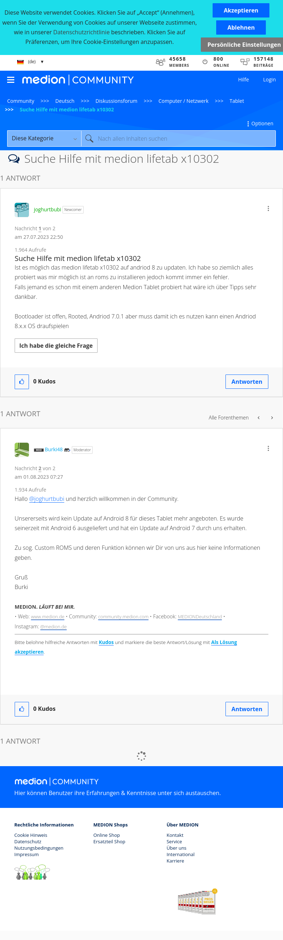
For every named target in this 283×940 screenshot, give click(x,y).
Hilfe (243, 79)
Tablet (237, 100)
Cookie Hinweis (30, 835)
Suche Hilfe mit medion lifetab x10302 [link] (67, 109)
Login (269, 79)
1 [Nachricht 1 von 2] (40, 228)
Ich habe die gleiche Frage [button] (56, 346)
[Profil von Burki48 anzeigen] (54, 449)
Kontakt (175, 835)
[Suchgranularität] (44, 138)
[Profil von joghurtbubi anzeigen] (47, 209)
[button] (241, 10)
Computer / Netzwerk (184, 100)
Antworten (247, 382)
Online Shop (106, 835)
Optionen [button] (262, 123)
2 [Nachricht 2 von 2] (40, 468)
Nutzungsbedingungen (38, 848)
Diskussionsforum (116, 100)
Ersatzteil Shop (109, 841)
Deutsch (65, 100)
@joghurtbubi (46, 499)
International (180, 854)
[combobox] (178, 138)
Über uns (177, 848)
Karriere (175, 861)
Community (20, 100)
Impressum (26, 854)
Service (174, 841)
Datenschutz (27, 841)
